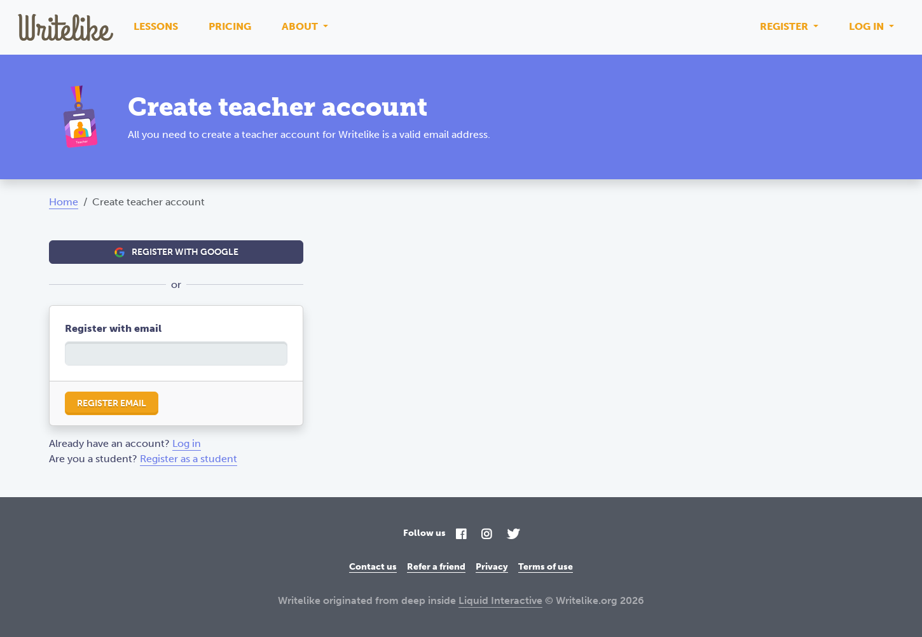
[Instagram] (486, 535)
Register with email (113, 328)
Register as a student (188, 459)
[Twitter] (513, 535)
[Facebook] (461, 535)
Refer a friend (436, 566)
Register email (111, 403)
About (301, 26)
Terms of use (545, 566)
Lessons (156, 26)
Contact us (373, 566)
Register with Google (176, 252)
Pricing (230, 26)
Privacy (492, 566)
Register (785, 26)
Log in (867, 26)
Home (63, 202)
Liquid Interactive (500, 600)
